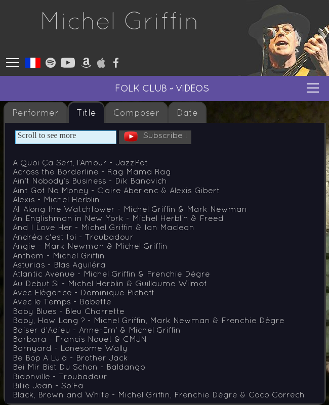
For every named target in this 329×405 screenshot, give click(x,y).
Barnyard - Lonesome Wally (70, 347)
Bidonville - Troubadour (60, 376)
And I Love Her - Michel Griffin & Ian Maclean (103, 227)
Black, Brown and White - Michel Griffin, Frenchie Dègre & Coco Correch (159, 394)
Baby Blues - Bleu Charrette (69, 311)
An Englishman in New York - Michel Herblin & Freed (118, 217)
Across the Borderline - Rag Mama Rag (92, 171)
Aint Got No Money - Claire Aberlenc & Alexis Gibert (116, 190)
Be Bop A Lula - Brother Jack (70, 357)
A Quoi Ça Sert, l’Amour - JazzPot (80, 162)
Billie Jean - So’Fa (48, 385)
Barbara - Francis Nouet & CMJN (80, 338)
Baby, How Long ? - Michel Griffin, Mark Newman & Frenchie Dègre (148, 320)
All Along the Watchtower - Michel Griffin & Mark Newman (130, 208)
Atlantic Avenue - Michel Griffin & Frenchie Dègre (111, 273)
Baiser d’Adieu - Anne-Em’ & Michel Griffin (97, 329)
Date (187, 113)
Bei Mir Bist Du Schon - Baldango (79, 366)
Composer (136, 113)
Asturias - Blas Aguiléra (59, 264)
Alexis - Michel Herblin (56, 199)
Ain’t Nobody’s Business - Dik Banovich (90, 180)
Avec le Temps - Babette (62, 301)
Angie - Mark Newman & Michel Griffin (90, 245)
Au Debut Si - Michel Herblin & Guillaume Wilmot (110, 283)
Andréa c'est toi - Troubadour (73, 236)
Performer (35, 113)
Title (86, 113)
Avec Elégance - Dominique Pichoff (83, 292)
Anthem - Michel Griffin (59, 255)
